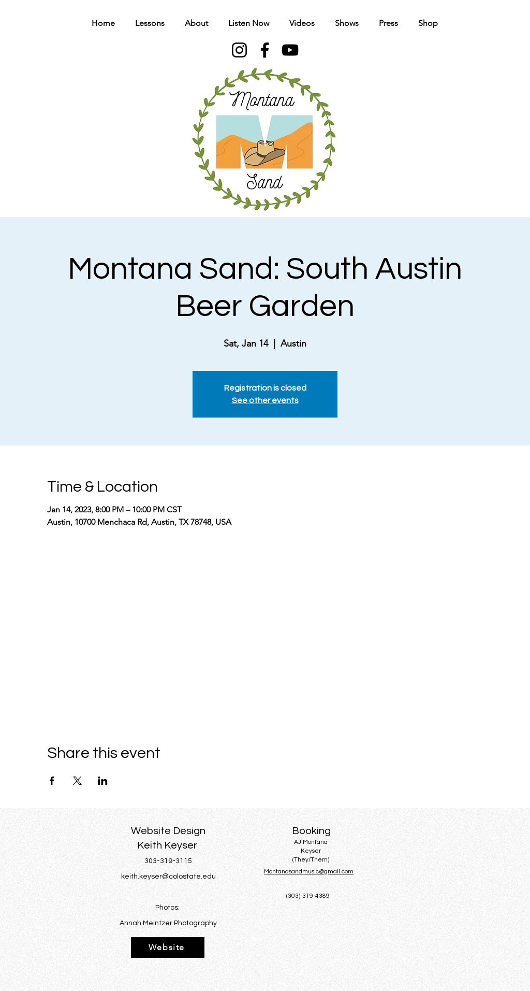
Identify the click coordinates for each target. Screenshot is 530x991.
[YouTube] (290, 50)
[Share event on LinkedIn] (103, 781)
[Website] (167, 947)
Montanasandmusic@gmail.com (309, 871)
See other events (265, 400)
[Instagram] (239, 50)
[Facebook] (265, 50)
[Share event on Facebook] (52, 781)
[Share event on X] (77, 781)
